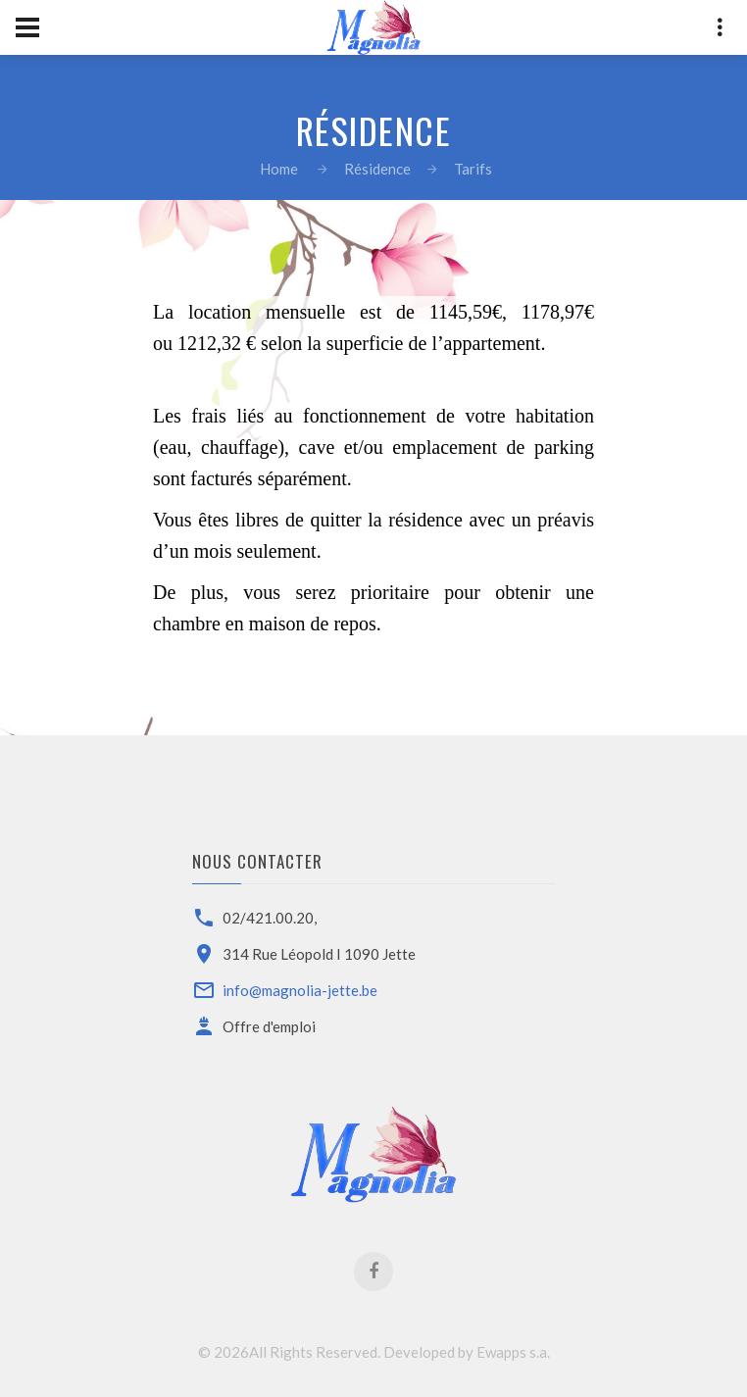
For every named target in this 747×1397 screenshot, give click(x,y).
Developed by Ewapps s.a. (466, 1352)
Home (279, 168)
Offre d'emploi (269, 1026)
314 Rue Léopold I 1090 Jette (319, 954)
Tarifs (473, 168)
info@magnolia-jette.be (300, 990)
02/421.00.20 (268, 917)
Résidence (377, 168)
